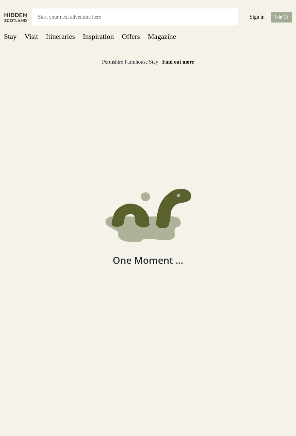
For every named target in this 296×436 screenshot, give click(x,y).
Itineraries (60, 36)
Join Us (281, 17)
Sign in (257, 17)
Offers (131, 36)
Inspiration (98, 36)
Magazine (162, 36)
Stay (10, 36)
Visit (31, 36)
